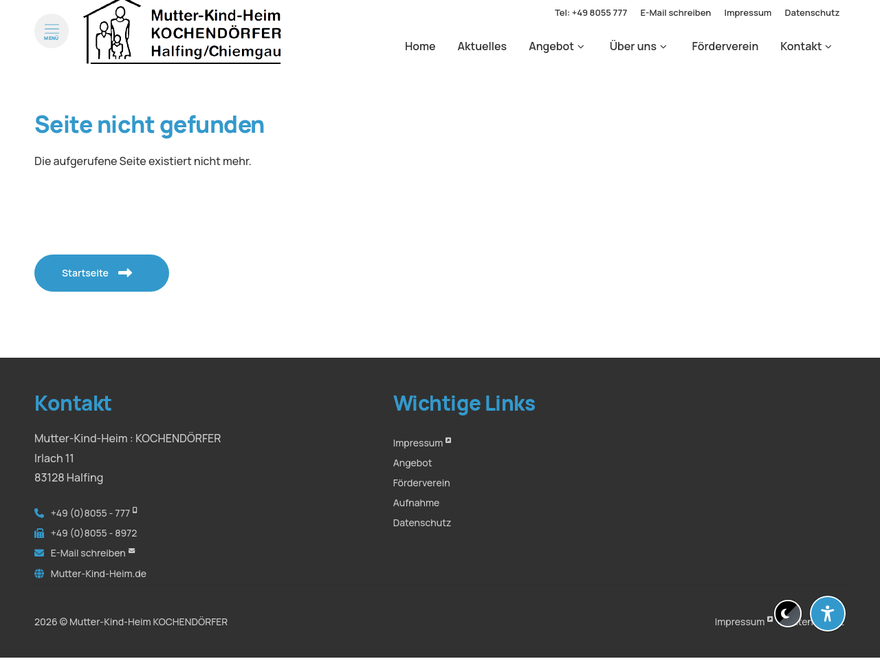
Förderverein (421, 482)
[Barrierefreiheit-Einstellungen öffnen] (828, 613)
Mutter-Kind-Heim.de (98, 573)
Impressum (418, 442)
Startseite (90, 272)
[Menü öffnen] (51, 44)
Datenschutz (422, 522)
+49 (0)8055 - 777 (90, 512)
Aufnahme (416, 502)
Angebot (412, 462)
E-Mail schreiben (88, 552)
